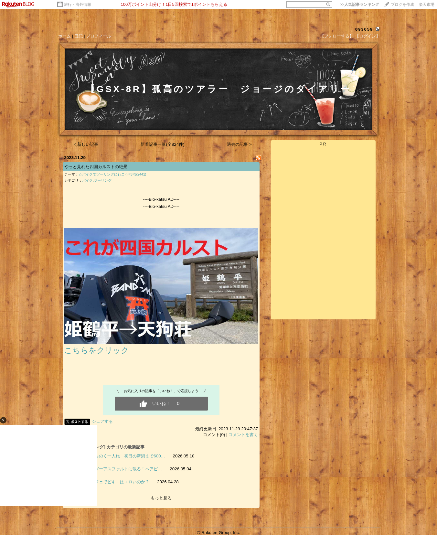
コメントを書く (243, 434)
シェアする (102, 421)
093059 (364, 29)
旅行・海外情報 (77, 4)
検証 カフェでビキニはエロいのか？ (113, 481)
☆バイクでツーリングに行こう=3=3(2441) (112, 174)
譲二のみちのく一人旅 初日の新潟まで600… (121, 456)
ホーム (64, 36)
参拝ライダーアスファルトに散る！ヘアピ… (120, 468)
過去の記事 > (239, 144)
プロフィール (98, 36)
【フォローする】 (337, 36)
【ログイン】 (367, 36)
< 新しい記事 (86, 144)
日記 (78, 36)
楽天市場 (426, 4)
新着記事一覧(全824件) (162, 144)
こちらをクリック (96, 350)
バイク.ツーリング (97, 180)
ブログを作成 (402, 4)
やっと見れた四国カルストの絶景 (95, 166)
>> (359, 4)
